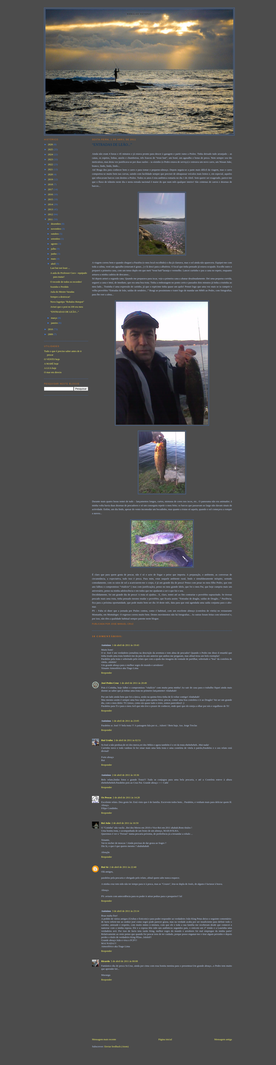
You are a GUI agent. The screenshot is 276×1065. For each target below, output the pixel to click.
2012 (50, 214)
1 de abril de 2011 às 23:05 (125, 720)
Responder (106, 672)
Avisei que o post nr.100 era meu (66, 306)
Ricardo (105, 961)
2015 (50, 199)
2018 (50, 184)
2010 (50, 329)
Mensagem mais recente (104, 1039)
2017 (50, 189)
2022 (50, 164)
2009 (50, 334)
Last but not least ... (60, 267)
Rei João (105, 823)
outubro (55, 233)
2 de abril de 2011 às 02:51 (127, 740)
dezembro (56, 223)
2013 (50, 209)
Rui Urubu (107, 740)
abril (53, 263)
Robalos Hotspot (139, 14)
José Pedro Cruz (110, 683)
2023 (50, 159)
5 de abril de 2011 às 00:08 (124, 961)
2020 (50, 174)
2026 (50, 144)
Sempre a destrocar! (60, 296)
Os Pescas (106, 797)
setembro (56, 238)
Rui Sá (104, 867)
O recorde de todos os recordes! (66, 281)
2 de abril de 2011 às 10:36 (125, 775)
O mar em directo (53, 372)
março (54, 317)
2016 (50, 194)
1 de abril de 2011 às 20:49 (133, 683)
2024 (50, 154)
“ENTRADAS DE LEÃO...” (112, 145)
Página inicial (165, 1039)
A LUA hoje (50, 368)
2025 (50, 149)
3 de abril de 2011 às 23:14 (125, 911)
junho (54, 253)
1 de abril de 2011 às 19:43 (125, 645)
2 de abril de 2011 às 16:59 (125, 823)
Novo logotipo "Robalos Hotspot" (67, 301)
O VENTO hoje (52, 359)
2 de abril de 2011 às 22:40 (122, 867)
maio (54, 258)
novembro (56, 228)
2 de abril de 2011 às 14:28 (126, 797)
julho (54, 248)
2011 (50, 219)
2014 (50, 204)
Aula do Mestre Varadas (62, 291)
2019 (50, 179)
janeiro (54, 322)
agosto (54, 243)
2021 (50, 169)
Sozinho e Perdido (59, 286)
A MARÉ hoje (51, 363)
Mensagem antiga (223, 1039)
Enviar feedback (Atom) (116, 1046)
